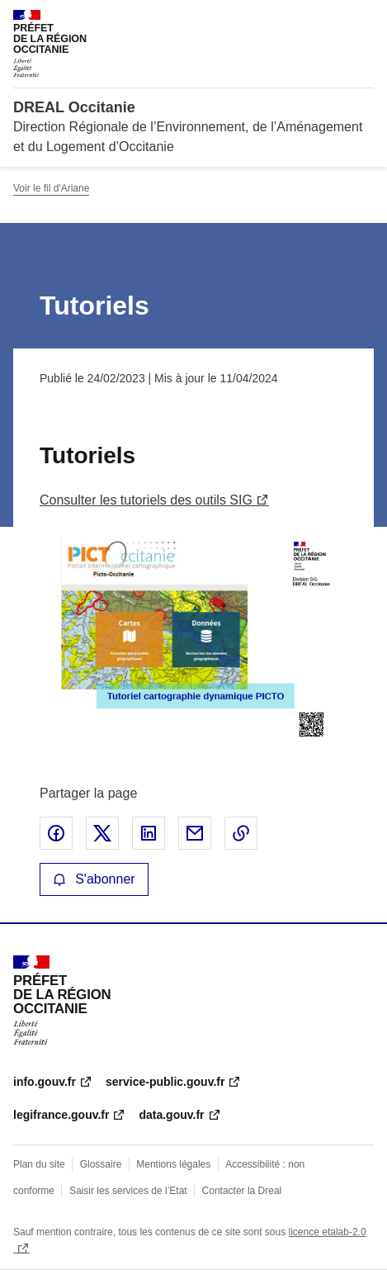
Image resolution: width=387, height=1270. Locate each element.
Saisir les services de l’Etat (128, 1191)
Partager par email (194, 833)
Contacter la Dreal (242, 1191)
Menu (363, 19)
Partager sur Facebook (56, 833)
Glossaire (101, 1164)
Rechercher (330, 19)
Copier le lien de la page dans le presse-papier (240, 833)
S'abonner (94, 879)
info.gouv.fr (44, 1081)
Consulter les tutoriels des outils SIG (146, 500)
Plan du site (39, 1164)
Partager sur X (102, 833)
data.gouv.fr (171, 1114)
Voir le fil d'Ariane (51, 188)
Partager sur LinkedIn (148, 833)
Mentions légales (173, 1164)
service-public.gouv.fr (165, 1081)
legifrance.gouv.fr (61, 1114)
